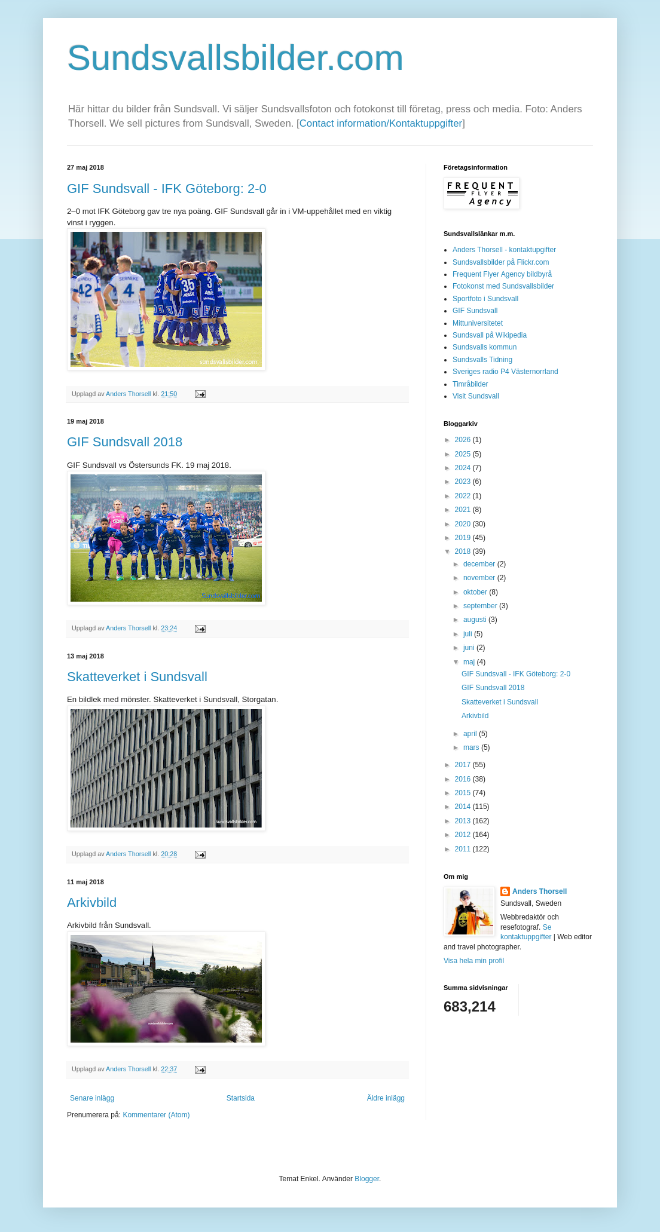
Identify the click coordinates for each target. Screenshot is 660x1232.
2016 (464, 779)
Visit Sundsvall (476, 396)
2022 (464, 496)
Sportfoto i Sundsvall (485, 299)
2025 (464, 454)
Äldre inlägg (386, 1098)
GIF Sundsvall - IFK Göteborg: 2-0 (167, 188)
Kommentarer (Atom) (156, 1115)
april (471, 734)
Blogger (367, 1179)
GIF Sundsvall (475, 311)
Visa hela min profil (474, 961)
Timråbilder (470, 384)
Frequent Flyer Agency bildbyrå (502, 274)
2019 (464, 538)
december (480, 564)
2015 (464, 793)
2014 (464, 806)
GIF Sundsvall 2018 (124, 441)
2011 (464, 849)
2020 (464, 524)
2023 (464, 481)
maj (470, 662)
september (481, 606)
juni (469, 647)
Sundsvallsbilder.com (235, 58)
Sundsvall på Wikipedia (490, 335)
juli (468, 634)
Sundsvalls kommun (485, 347)
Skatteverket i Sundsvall (137, 676)
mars (472, 747)
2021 (464, 509)
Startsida (241, 1098)
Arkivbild (92, 902)
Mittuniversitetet (478, 323)
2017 (464, 765)
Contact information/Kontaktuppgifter (381, 123)
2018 (464, 551)
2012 (464, 834)
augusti (475, 619)
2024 (464, 468)
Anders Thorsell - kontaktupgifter (504, 250)
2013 (464, 821)
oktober (476, 592)
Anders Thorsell (129, 393)
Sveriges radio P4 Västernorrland (505, 371)
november (480, 578)
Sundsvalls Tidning (482, 359)
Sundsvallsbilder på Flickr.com (501, 262)
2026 (464, 440)
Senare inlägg (92, 1098)
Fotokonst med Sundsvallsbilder (503, 286)
